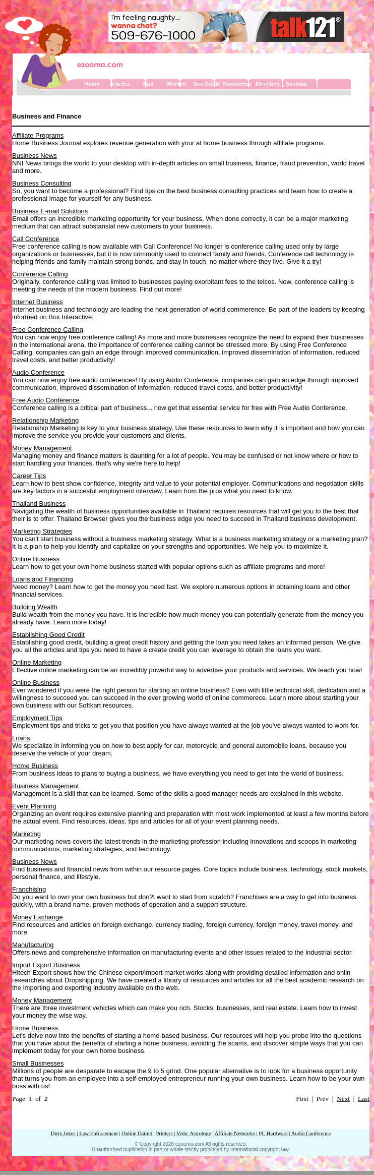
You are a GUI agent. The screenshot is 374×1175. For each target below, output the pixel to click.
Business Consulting (42, 183)
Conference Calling (40, 274)
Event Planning (34, 806)
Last (363, 1098)
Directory (268, 84)
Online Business (35, 559)
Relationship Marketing (45, 420)
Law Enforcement (98, 1133)
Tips (147, 84)
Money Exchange (37, 917)
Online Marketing (36, 662)
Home (92, 84)
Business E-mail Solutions (50, 211)
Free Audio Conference (46, 400)
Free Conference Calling (47, 329)
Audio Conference (38, 372)
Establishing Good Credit (48, 634)
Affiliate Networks (235, 1133)
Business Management (45, 786)
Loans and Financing (42, 579)
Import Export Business (46, 965)
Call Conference (35, 239)
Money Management (42, 448)
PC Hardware (273, 1133)
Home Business (35, 766)
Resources (237, 84)
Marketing (26, 834)
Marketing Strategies (42, 531)
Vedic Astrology (193, 1133)
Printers (164, 1133)
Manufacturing (32, 945)
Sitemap (296, 84)
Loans (21, 738)
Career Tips (29, 476)
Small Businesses (38, 1063)
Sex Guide (206, 84)
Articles (119, 84)
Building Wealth (34, 607)
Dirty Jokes (63, 1133)
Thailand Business (39, 503)
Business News (34, 155)
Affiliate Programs (38, 135)
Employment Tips (37, 718)
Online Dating (136, 1133)
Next (343, 1098)
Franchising (29, 889)
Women (176, 84)
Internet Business (37, 302)
